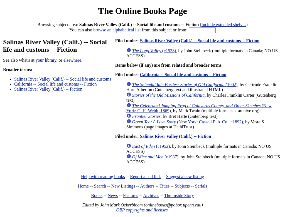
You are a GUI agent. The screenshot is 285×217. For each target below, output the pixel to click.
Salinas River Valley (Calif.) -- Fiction (48, 89)
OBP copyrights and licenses (142, 210)
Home (83, 186)
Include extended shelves (224, 24)
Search (100, 186)
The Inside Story (179, 195)
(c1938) (154, 50)
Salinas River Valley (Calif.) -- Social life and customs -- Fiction (199, 40)
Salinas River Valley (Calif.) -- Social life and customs (62, 79)
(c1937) (155, 156)
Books (96, 195)
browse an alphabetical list (117, 30)
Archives (151, 195)
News (113, 195)
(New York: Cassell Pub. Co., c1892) (187, 121)
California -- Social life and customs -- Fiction (55, 84)
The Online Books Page (142, 11)
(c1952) (151, 146)
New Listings (123, 186)
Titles (164, 186)
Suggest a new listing (185, 176)
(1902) (185, 84)
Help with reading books (103, 176)
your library (46, 60)
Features (130, 195)
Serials (201, 186)
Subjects (182, 186)
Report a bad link (145, 176)
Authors (147, 186)
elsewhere (72, 60)
